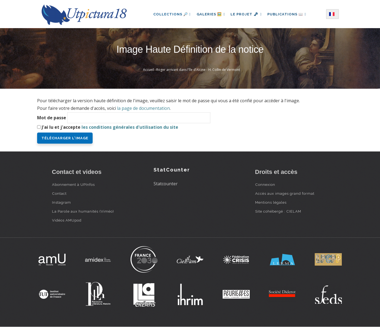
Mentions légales (271, 202)
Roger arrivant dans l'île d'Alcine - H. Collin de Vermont (198, 69)
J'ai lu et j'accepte (110, 127)
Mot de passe (51, 118)
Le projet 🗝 (246, 14)
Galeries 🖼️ (210, 14)
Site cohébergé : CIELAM (278, 211)
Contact (59, 193)
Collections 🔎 (170, 14)
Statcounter (166, 184)
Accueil (148, 69)
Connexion (265, 184)
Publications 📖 (287, 14)
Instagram (61, 202)
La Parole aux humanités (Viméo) (83, 211)
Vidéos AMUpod (67, 220)
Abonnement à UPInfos (73, 184)
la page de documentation (143, 108)
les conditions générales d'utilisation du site (130, 127)
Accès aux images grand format (284, 193)
